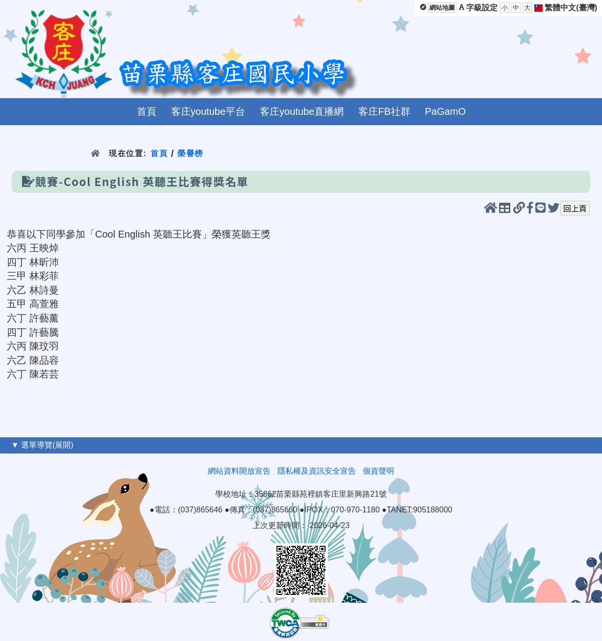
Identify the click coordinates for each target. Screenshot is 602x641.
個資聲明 (378, 471)
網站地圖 (442, 7)
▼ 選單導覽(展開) (42, 445)
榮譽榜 (190, 153)
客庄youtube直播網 (302, 111)
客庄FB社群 (384, 111)
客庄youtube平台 (208, 111)
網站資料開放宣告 (239, 471)
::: (5, 445)
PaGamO (445, 111)
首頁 (146, 111)
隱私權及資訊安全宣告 (316, 471)
